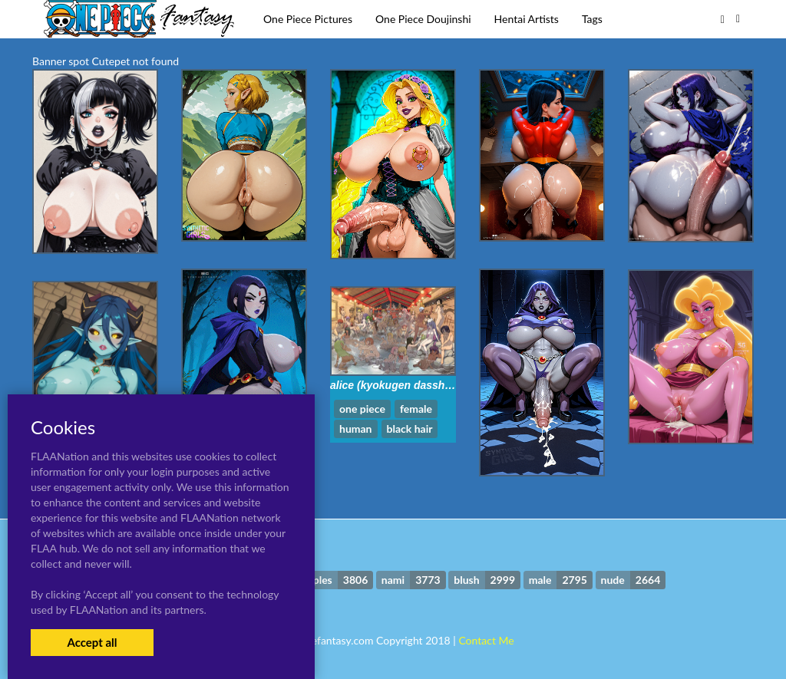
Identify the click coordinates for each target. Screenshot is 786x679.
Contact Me (486, 640)
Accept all (92, 642)
